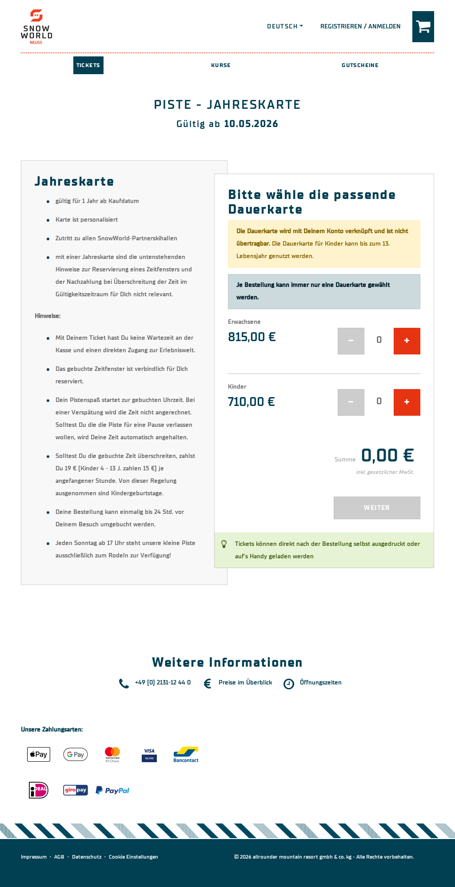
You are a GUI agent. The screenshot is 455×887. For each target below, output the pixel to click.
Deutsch (282, 26)
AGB (59, 857)
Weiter (377, 508)
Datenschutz (86, 857)
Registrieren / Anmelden (360, 26)
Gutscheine (360, 65)
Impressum (34, 857)
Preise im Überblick (245, 682)
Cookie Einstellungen (133, 857)
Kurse (221, 65)
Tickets (88, 65)
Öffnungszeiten (321, 682)
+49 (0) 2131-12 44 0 (163, 682)
